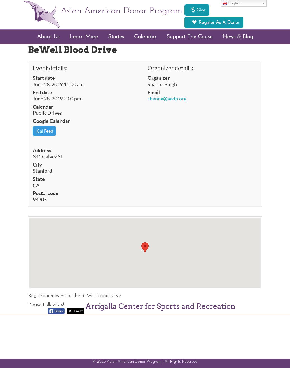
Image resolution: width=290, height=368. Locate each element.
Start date (44, 78)
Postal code (46, 193)
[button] (145, 247)
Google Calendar (51, 121)
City (37, 165)
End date (42, 92)
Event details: (50, 68)
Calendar (43, 107)
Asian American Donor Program (121, 11)
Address (42, 150)
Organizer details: (170, 68)
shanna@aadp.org (167, 99)
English (231, 3)
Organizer (159, 78)
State (39, 179)
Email (154, 92)
